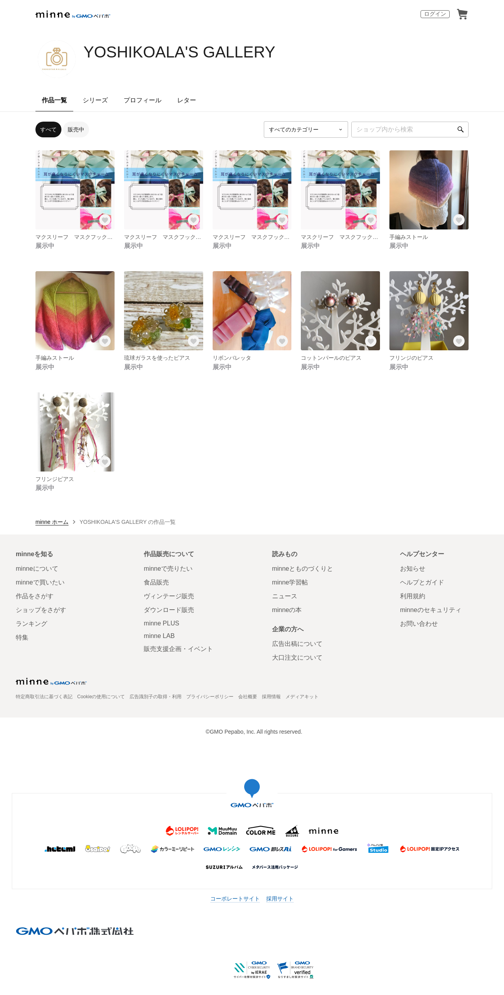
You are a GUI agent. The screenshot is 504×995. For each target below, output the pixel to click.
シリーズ (95, 100)
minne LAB (159, 636)
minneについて (37, 568)
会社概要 (247, 696)
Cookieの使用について (101, 696)
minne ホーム (52, 522)
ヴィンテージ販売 (169, 596)
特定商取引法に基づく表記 (44, 696)
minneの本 (287, 610)
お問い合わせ (419, 623)
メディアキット (302, 696)
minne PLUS (161, 623)
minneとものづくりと (303, 568)
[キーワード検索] (410, 129)
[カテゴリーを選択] (306, 129)
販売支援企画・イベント (178, 648)
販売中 (76, 129)
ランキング (31, 623)
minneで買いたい (40, 582)
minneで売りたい (168, 568)
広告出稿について (297, 643)
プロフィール (142, 100)
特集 (22, 637)
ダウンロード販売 (169, 610)
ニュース (284, 596)
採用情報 (271, 696)
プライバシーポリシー (209, 696)
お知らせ (412, 568)
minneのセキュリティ (430, 610)
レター (186, 100)
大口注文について (297, 657)
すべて (48, 129)
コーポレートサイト (235, 898)
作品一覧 (54, 100)
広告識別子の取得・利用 (156, 696)
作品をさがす (35, 596)
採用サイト (280, 898)
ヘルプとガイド (422, 582)
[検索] (460, 129)
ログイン (435, 14)
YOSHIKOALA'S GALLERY (179, 52)
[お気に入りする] (105, 220)
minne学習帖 (290, 582)
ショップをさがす (41, 610)
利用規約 (412, 596)
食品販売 (156, 582)
